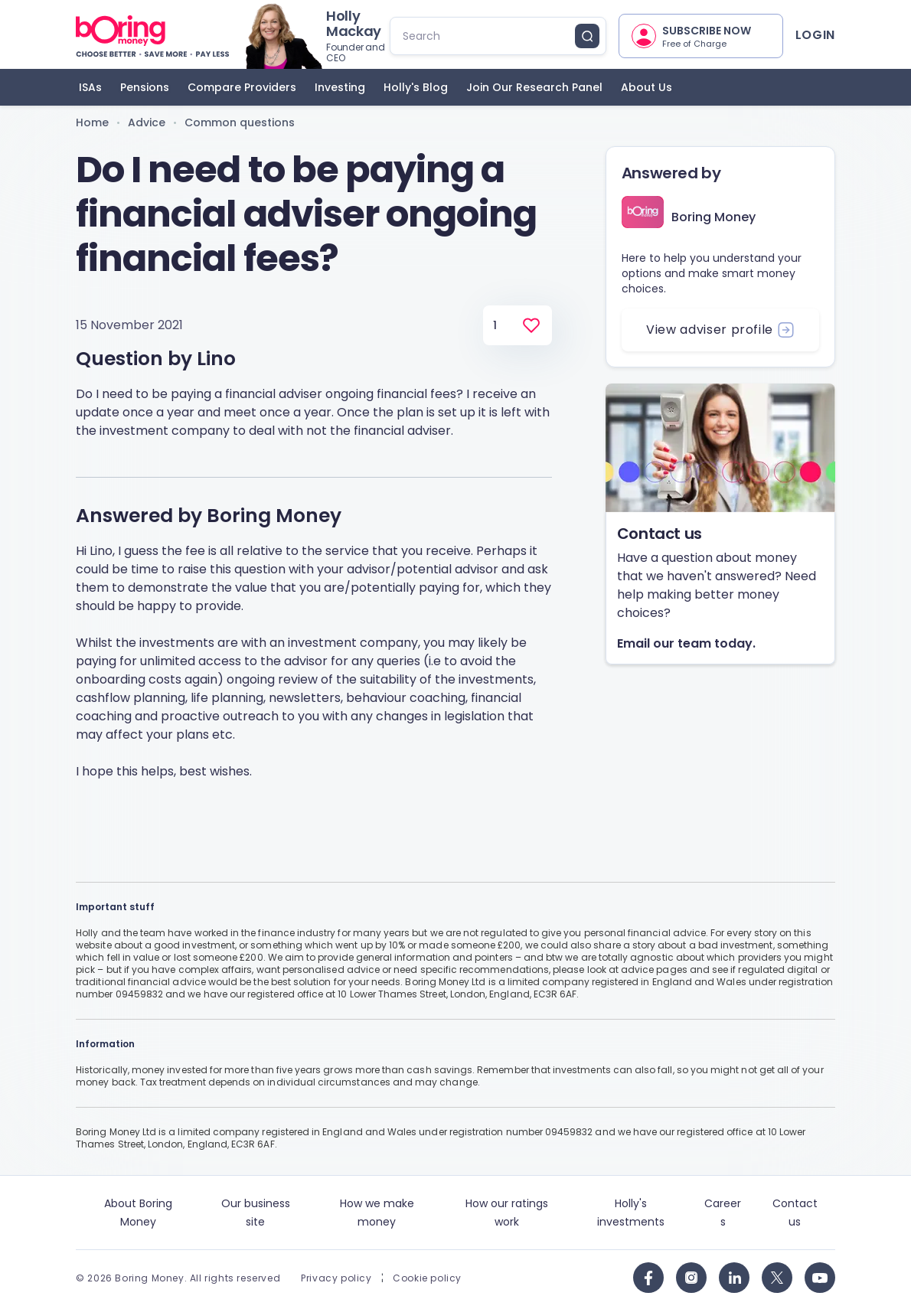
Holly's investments (630, 1212)
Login (815, 35)
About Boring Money (138, 1212)
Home (92, 122)
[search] (485, 36)
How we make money (377, 1212)
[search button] (587, 36)
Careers (722, 1212)
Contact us (795, 1212)
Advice (146, 122)
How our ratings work (506, 1212)
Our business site (255, 1212)
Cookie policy (427, 1278)
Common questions (239, 122)
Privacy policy (336, 1278)
